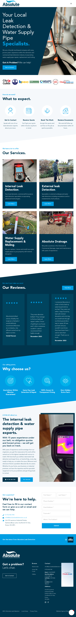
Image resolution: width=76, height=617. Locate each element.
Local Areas (24, 611)
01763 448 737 (48, 576)
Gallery (34, 574)
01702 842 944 (9, 515)
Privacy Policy (33, 611)
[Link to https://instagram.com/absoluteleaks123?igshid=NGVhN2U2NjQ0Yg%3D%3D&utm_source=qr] (66, 540)
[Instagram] (45, 602)
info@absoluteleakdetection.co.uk (16, 517)
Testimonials (35, 566)
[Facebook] (48, 602)
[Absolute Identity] (11, 0)
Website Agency (60, 611)
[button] (71, 612)
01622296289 (51, 572)
